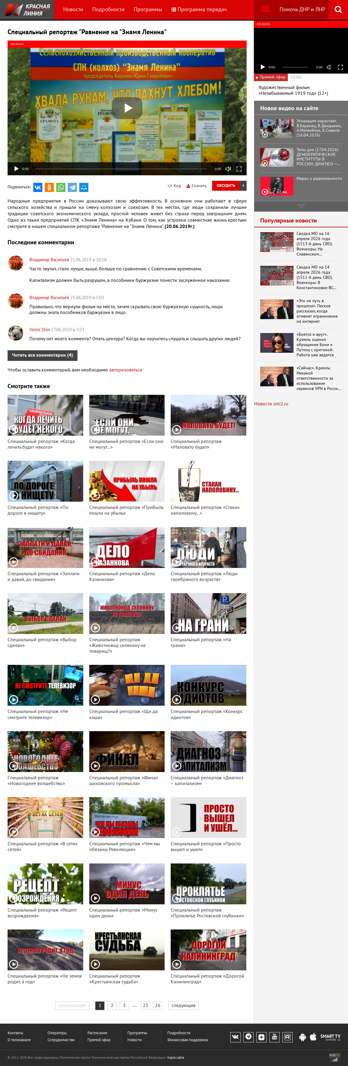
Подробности (108, 9)
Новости (73, 9)
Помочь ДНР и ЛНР (302, 9)
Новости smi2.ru (271, 404)
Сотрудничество (61, 1040)
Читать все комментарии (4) (42, 355)
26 (157, 1005)
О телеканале (19, 1040)
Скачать (196, 185)
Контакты (15, 1033)
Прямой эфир (98, 1040)
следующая (183, 1005)
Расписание (97, 1033)
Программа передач (199, 9)
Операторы (57, 1033)
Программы (148, 9)
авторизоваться (125, 370)
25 (145, 1005)
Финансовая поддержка (187, 1040)
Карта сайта (175, 1058)
